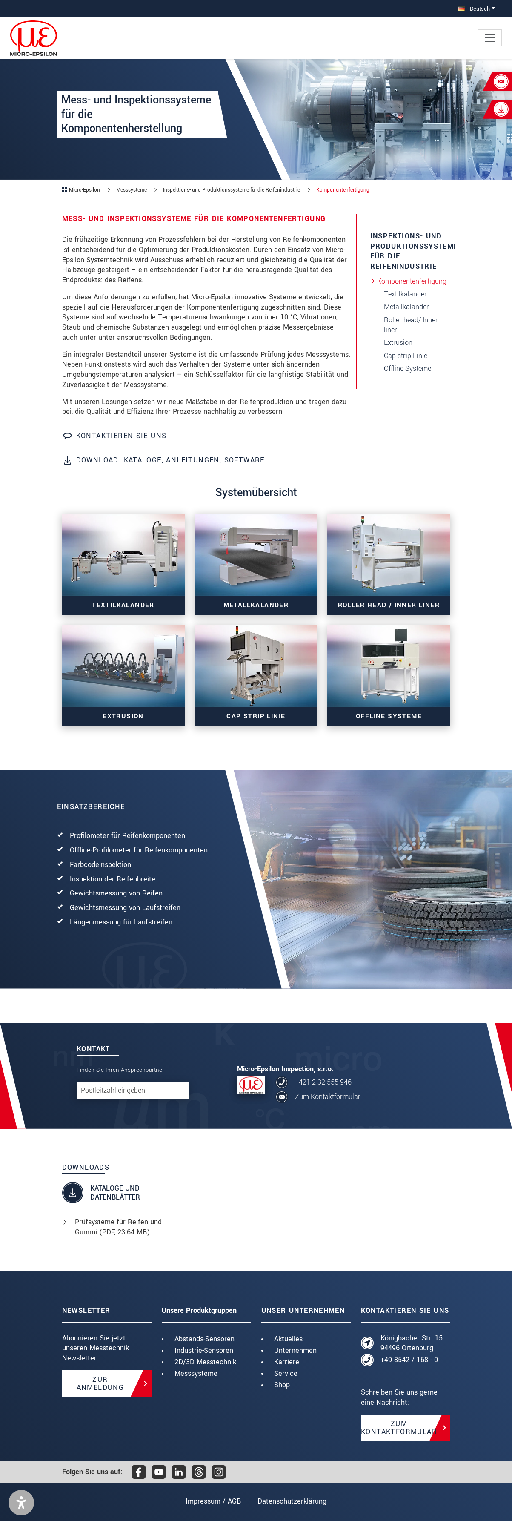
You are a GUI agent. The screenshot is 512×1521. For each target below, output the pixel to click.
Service (285, 1373)
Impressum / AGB (213, 1501)
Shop (282, 1384)
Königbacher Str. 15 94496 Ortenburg (411, 1343)
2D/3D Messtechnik (205, 1361)
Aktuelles (288, 1338)
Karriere (286, 1361)
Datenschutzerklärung (291, 1501)
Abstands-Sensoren (204, 1338)
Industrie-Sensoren (203, 1350)
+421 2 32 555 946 (323, 1082)
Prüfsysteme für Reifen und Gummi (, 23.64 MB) (118, 1227)
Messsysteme (195, 1373)
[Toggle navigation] (490, 37)
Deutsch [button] (474, 9)
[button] (21, 1502)
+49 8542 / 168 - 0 (409, 1360)
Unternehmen (295, 1350)
